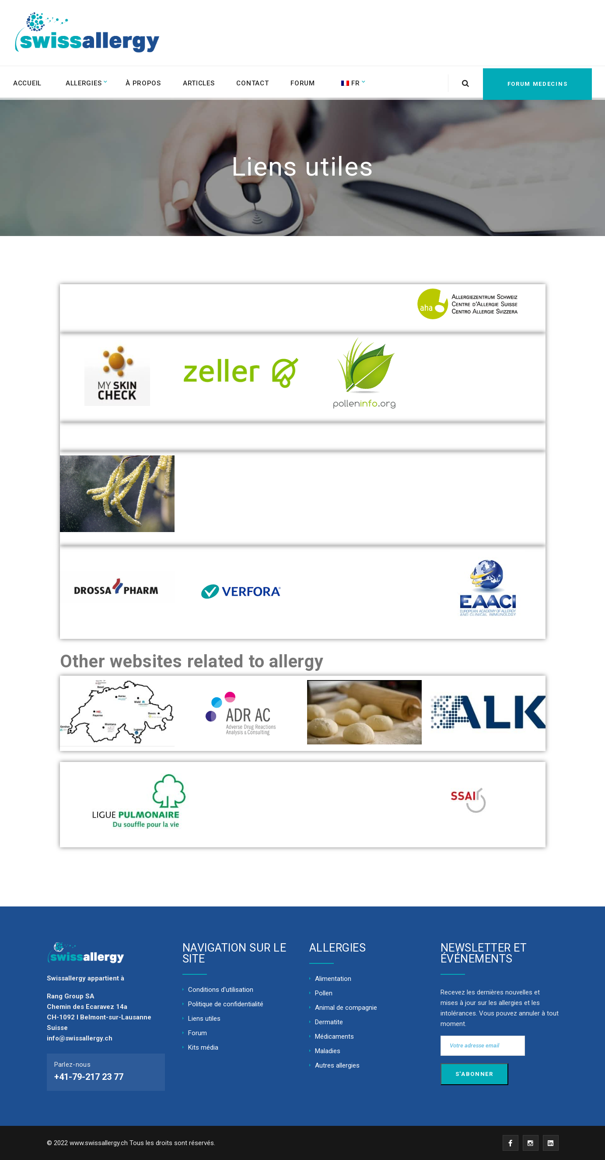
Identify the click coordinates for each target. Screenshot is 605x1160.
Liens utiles (204, 1018)
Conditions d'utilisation (220, 990)
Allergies (84, 82)
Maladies (327, 1051)
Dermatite (329, 1022)
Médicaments (334, 1036)
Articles (201, 82)
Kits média (203, 1047)
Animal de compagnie (346, 1008)
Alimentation (333, 979)
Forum (306, 82)
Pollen (323, 993)
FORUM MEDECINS (534, 81)
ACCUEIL (27, 82)
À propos (145, 82)
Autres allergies (337, 1065)
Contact (255, 82)
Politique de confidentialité (225, 1004)
